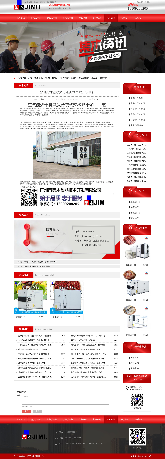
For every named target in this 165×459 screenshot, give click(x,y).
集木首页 (21, 18)
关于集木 (125, 18)
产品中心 (83, 18)
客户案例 (97, 18)
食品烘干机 (52, 18)
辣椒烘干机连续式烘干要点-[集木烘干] (37, 266)
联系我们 (148, 2)
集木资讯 (111, 18)
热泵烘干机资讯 (138, 109)
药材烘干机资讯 (138, 120)
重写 (38, 411)
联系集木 (139, 18)
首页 (30, 78)
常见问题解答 (137, 125)
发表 (27, 411)
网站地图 (139, 2)
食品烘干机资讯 (51, 78)
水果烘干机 (68, 18)
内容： (19, 395)
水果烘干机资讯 (138, 103)
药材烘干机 (136, 218)
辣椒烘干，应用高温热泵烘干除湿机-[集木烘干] (40, 262)
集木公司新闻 (137, 98)
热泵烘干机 (36, 18)
